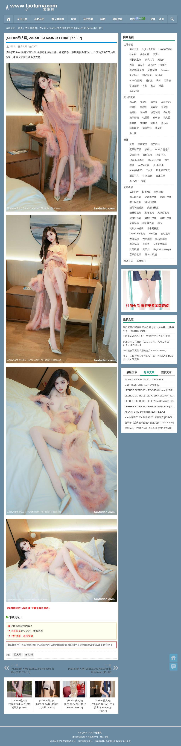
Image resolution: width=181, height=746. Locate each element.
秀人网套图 (57, 19)
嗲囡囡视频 (135, 202)
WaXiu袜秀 (143, 165)
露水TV (152, 64)
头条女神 (144, 54)
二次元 (149, 170)
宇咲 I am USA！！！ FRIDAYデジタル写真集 (146, 336)
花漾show (166, 102)
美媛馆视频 (153, 207)
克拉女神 (152, 70)
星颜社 (133, 107)
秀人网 (42, 28)
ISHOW (133, 180)
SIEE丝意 (147, 175)
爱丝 (132, 144)
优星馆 (145, 117)
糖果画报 (134, 117)
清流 (161, 85)
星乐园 (164, 123)
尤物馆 (143, 123)
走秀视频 (134, 249)
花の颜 (143, 112)
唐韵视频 (134, 244)
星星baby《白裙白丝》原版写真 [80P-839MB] (148, 428)
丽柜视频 (147, 154)
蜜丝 (167, 160)
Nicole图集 (158, 165)
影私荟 (154, 123)
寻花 (144, 85)
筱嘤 (132, 165)
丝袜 (73, 19)
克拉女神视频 (136, 228)
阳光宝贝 (147, 75)
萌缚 (158, 80)
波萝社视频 (165, 218)
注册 (161, 19)
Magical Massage (162, 249)
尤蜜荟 (143, 102)
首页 (9, 19)
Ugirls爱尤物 (148, 49)
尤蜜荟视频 (150, 197)
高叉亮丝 (155, 144)
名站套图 (39, 19)
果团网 (158, 75)
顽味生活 (147, 128)
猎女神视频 (148, 223)
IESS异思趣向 (162, 149)
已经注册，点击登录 (22, 636)
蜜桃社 (143, 107)
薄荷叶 (158, 128)
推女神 (133, 54)
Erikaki (29, 654)
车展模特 (141, 261)
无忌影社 (134, 75)
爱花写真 (134, 175)
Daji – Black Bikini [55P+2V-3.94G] (142, 385)
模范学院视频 (136, 207)
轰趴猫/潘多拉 (137, 70)
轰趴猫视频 (135, 254)
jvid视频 (146, 191)
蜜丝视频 (158, 191)
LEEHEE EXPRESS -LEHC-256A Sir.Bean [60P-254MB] (150, 395)
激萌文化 (149, 59)
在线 (137, 19)
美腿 (143, 180)
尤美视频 (147, 239)
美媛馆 (154, 107)
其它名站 (134, 91)
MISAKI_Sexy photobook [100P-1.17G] (145, 411)
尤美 (132, 64)
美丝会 (145, 249)
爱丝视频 (134, 223)
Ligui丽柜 (134, 154)
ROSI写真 (161, 154)
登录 (152, 19)
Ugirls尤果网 (165, 49)
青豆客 (141, 64)
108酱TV (134, 191)
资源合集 (128, 261)
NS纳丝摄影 (136, 170)
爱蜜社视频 (165, 197)
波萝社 (156, 54)
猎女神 (163, 64)
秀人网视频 (135, 197)
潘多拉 (149, 80)
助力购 (133, 133)
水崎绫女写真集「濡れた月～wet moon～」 (145, 350)
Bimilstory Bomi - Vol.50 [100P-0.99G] (144, 379)
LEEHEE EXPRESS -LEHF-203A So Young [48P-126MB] (150, 401)
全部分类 (22, 19)
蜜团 (153, 85)
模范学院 (155, 112)
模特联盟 (134, 128)
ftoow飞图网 (136, 80)
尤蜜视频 (134, 239)
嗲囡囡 (133, 123)
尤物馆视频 (163, 212)
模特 (102, 19)
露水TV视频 (151, 254)
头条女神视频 (160, 244)
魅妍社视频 (150, 218)
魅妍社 (133, 112)
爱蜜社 (164, 107)
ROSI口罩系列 (137, 160)
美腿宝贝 (142, 144)
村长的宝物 (135, 59)
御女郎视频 (150, 202)
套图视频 (88, 19)
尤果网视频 (153, 228)
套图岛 (12, 46)
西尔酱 (167, 80)
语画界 (154, 102)
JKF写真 (152, 233)
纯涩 (159, 223)
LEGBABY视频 (137, 233)
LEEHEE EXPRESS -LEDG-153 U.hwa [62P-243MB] (150, 390)
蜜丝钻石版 (135, 149)
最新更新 (117, 19)
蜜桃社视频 (135, 218)
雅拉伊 (160, 59)
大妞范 (145, 244)
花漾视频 (149, 212)
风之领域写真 (163, 170)
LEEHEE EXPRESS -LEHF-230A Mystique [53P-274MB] (150, 406)
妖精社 (148, 149)
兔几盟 (167, 117)
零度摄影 (134, 85)
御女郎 (167, 112)
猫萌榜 (156, 117)
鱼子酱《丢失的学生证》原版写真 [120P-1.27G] (149, 422)
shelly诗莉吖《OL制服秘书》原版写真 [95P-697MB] (150, 417)
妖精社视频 (161, 239)
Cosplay (164, 70)
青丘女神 (160, 175)
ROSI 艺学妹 (154, 160)
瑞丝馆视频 (135, 212)
